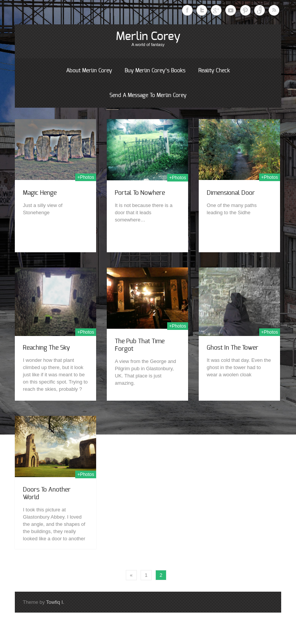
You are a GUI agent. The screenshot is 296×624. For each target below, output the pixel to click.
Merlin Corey (148, 36)
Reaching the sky (46, 348)
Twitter (201, 10)
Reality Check (214, 70)
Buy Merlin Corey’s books (155, 70)
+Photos (85, 177)
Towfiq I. (55, 602)
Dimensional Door (231, 193)
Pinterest (245, 10)
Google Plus (216, 10)
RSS (274, 10)
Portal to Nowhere (140, 193)
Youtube (230, 10)
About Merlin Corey (89, 70)
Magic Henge (40, 193)
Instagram (259, 10)
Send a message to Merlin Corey (148, 95)
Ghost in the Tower (232, 348)
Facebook (187, 10)
